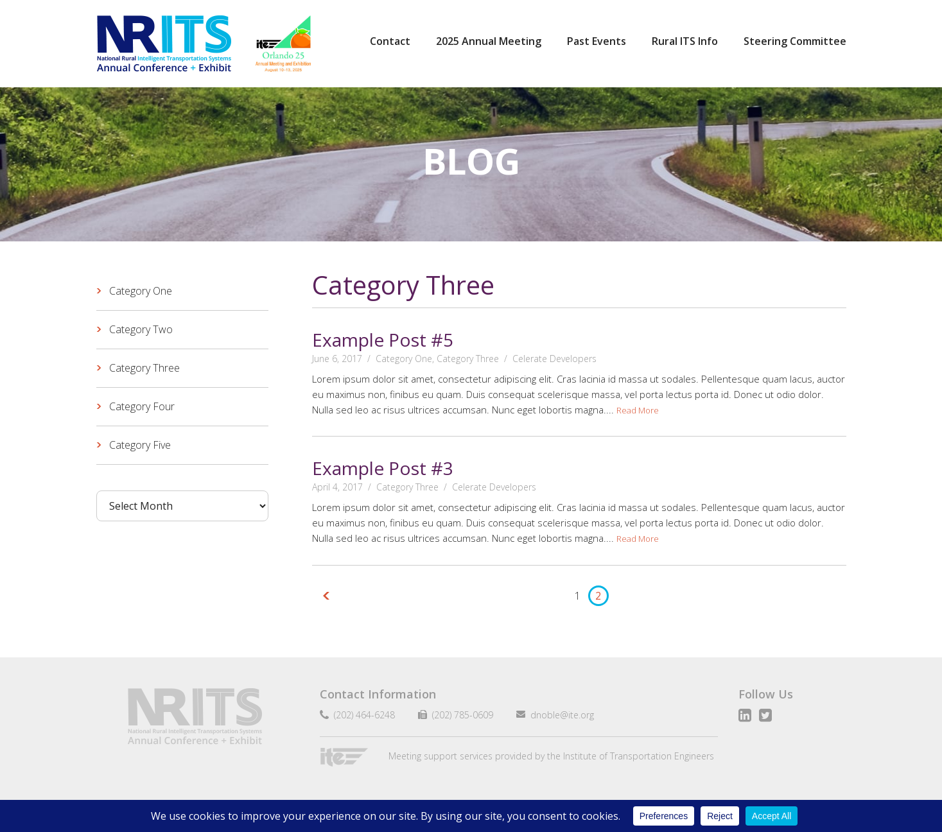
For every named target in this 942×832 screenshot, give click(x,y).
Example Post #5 (382, 339)
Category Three (468, 358)
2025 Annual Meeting (488, 41)
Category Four (142, 406)
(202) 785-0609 (457, 715)
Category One (404, 358)
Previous (328, 595)
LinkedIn (744, 715)
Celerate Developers (554, 358)
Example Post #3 (382, 468)
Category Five (140, 445)
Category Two (141, 329)
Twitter (765, 715)
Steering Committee (795, 41)
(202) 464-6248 (361, 715)
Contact (390, 41)
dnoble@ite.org (557, 715)
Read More (637, 410)
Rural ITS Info (685, 41)
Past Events (596, 41)
